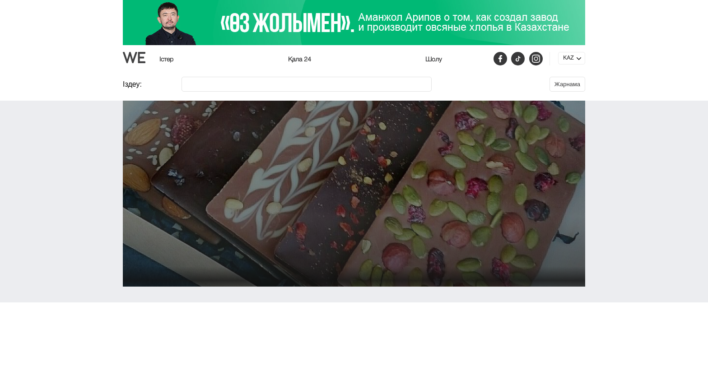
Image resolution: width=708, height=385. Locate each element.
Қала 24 (299, 59)
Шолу (433, 59)
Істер (166, 59)
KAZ (568, 58)
